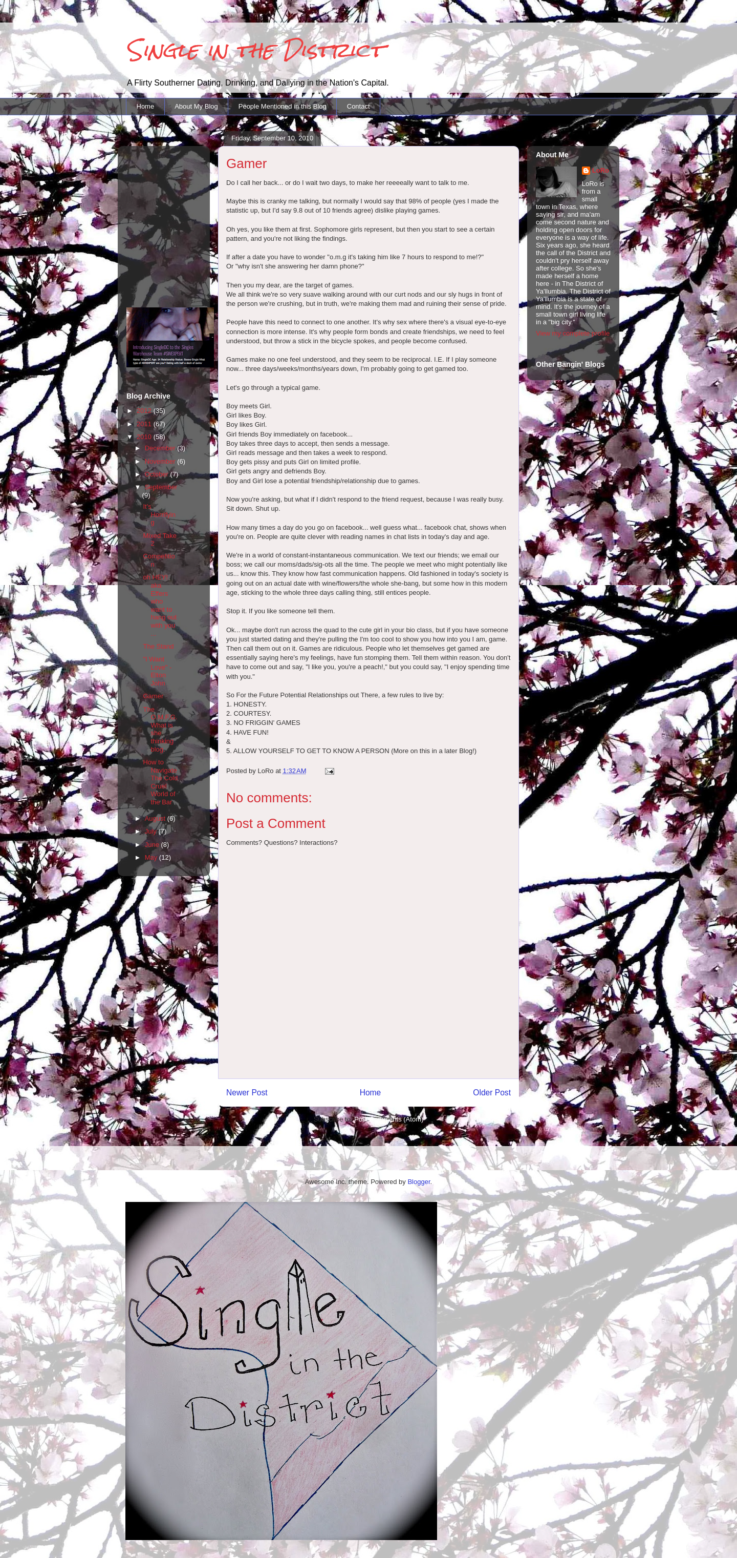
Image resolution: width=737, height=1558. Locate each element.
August (156, 818)
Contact (358, 106)
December (161, 448)
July (152, 831)
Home (146, 106)
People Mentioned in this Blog (283, 106)
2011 (145, 424)
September (161, 487)
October (157, 474)
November (161, 461)
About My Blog (196, 106)
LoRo (600, 170)
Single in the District (254, 50)
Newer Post (247, 1092)
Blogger (418, 1182)
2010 (145, 437)
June (153, 844)
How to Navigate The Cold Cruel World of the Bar (160, 782)
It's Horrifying (159, 514)
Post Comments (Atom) (388, 1119)
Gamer (153, 696)
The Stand (158, 646)
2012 (145, 410)
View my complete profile (573, 333)
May (152, 857)
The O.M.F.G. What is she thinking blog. (160, 729)
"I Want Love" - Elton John (157, 671)
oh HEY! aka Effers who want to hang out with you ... (160, 605)
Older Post (492, 1092)
